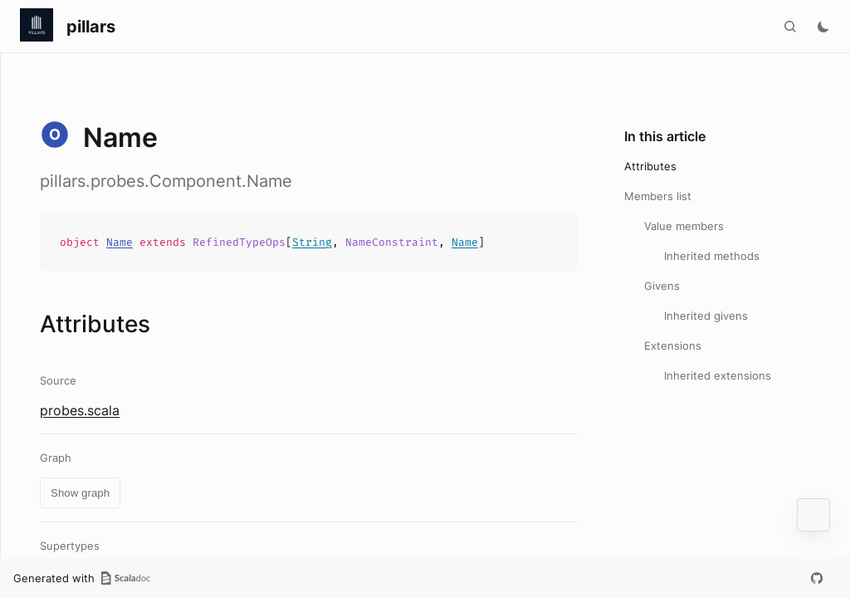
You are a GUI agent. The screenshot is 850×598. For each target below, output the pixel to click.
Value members (684, 226)
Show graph (80, 493)
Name (119, 242)
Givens (662, 285)
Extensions (672, 345)
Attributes (650, 166)
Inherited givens (706, 315)
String (312, 242)
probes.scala (80, 410)
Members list (657, 196)
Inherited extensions (717, 375)
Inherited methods (712, 255)
